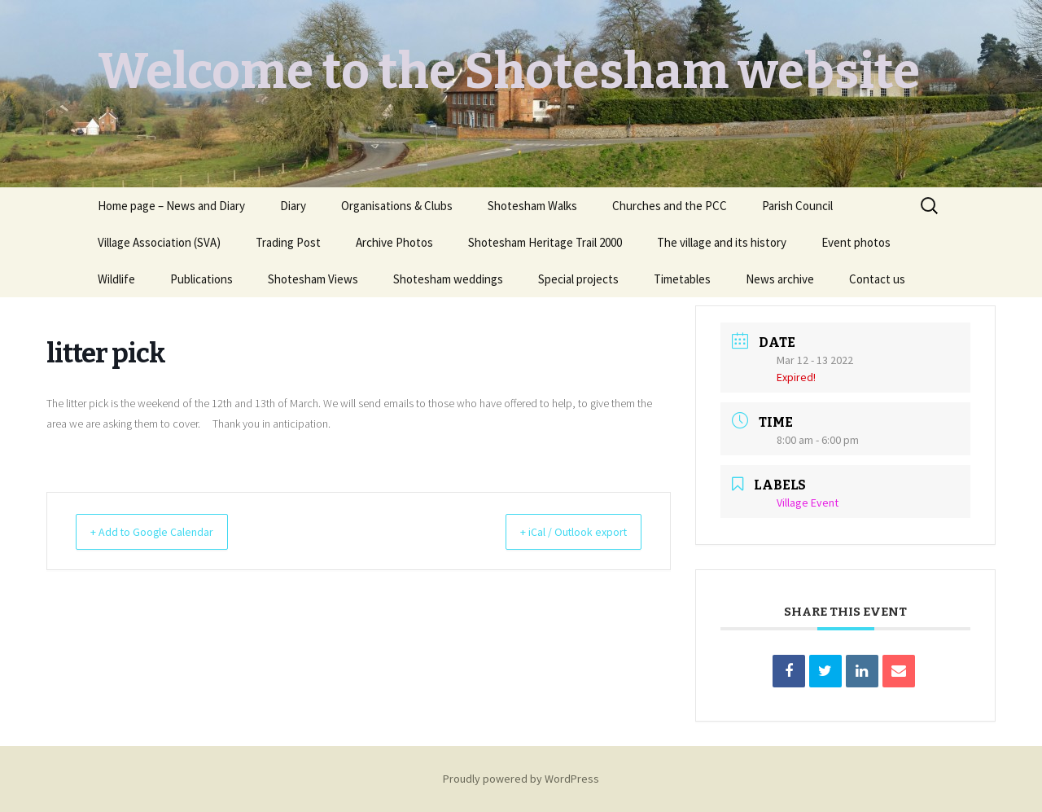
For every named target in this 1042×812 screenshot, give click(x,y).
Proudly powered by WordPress (521, 778)
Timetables (682, 279)
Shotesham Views (313, 279)
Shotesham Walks (532, 205)
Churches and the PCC (669, 205)
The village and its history (721, 242)
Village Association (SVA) (159, 242)
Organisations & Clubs (397, 205)
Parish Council (797, 205)
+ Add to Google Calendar (163, 531)
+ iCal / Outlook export (561, 531)
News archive (780, 279)
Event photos (856, 242)
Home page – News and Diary (171, 205)
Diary (293, 205)
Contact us (877, 279)
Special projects (578, 279)
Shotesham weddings (448, 279)
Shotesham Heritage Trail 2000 (545, 242)
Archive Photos (394, 242)
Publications (201, 279)
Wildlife (116, 279)
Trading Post (288, 242)
